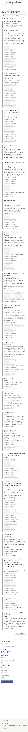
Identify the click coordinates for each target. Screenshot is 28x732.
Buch (3, 653)
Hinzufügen (4, 657)
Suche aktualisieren (7, 681)
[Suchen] (3, 15)
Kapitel (9, 651)
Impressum (25, 725)
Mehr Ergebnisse (20, 633)
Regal (9, 653)
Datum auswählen (5, 668)
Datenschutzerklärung (14, 725)
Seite (3, 651)
